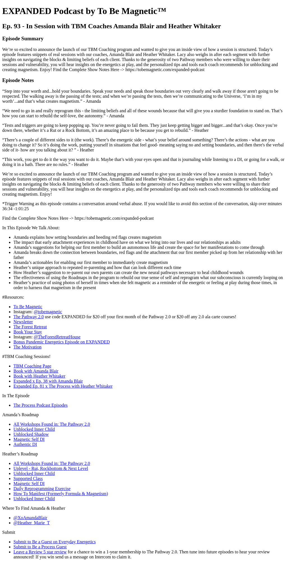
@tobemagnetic (48, 311)
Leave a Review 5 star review (40, 551)
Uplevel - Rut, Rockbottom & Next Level (50, 468)
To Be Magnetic (27, 306)
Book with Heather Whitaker (39, 376)
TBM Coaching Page (32, 366)
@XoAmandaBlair (30, 517)
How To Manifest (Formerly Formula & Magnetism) (60, 493)
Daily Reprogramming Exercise (42, 488)
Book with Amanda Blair (35, 371)
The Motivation (27, 347)
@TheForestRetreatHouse (57, 336)
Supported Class (28, 478)
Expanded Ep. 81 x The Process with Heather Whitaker (63, 386)
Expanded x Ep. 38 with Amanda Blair (48, 381)
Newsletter (23, 321)
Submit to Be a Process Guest (40, 546)
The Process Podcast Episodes (40, 405)
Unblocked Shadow (31, 434)
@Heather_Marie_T (31, 522)
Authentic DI (25, 444)
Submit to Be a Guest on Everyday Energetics (54, 541)
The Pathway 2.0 (28, 316)
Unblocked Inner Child (34, 429)
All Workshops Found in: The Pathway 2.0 (51, 424)
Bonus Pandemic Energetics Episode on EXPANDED (61, 342)
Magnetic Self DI (29, 439)
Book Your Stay (27, 331)
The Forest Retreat (30, 326)
